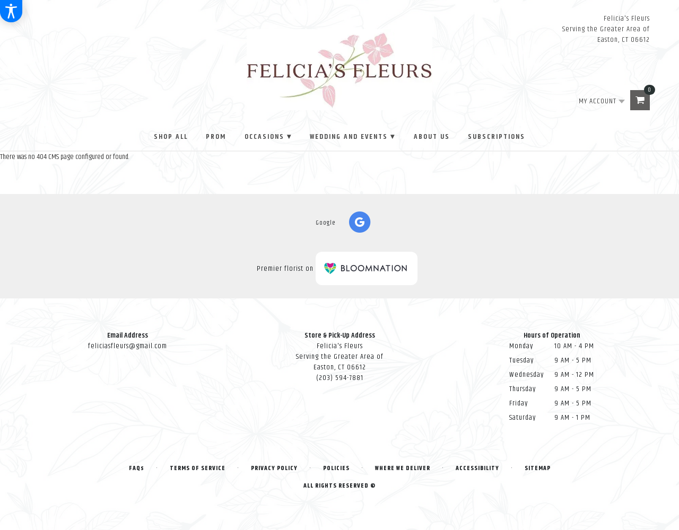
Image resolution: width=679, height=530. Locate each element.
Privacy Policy (274, 468)
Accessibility (477, 468)
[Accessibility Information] (11, 11)
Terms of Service (197, 468)
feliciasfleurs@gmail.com (127, 346)
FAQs (136, 468)
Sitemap (538, 468)
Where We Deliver (402, 468)
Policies (336, 468)
